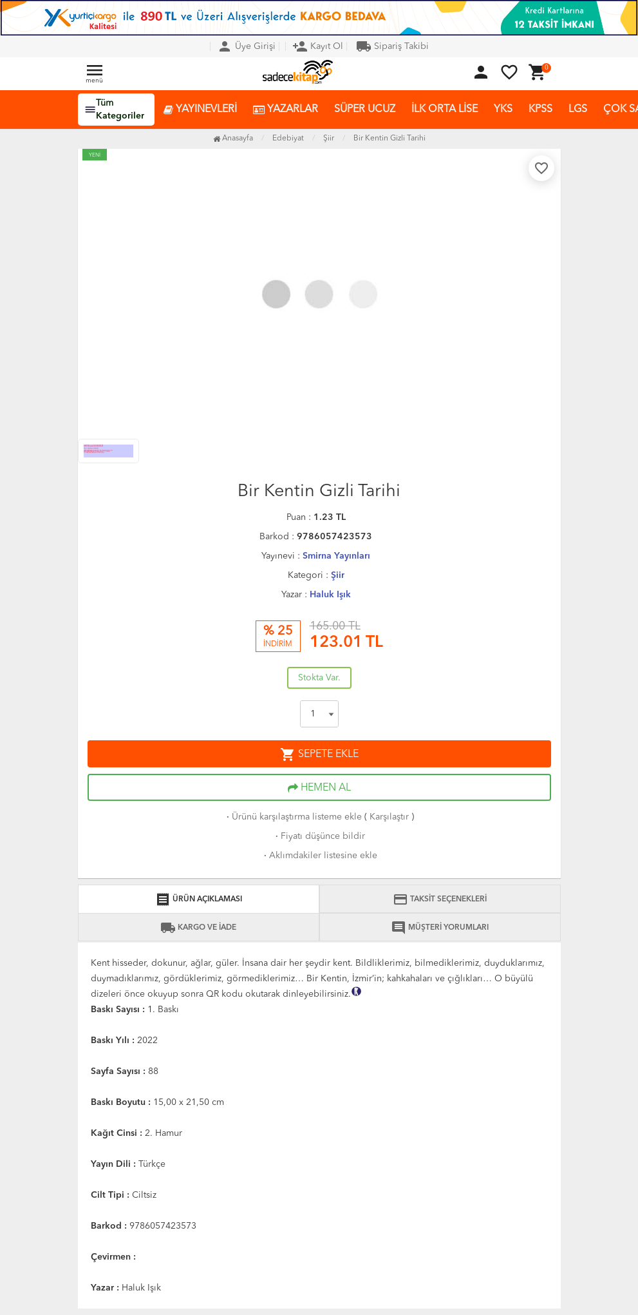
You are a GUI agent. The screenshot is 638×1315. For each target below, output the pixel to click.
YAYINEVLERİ (200, 109)
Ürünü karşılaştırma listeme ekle (293, 816)
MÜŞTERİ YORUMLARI (440, 928)
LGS (577, 109)
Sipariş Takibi (392, 46)
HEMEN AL (319, 788)
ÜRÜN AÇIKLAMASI (198, 899)
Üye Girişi (246, 46)
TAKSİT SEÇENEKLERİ (440, 899)
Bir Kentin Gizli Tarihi (389, 138)
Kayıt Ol (317, 46)
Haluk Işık (330, 594)
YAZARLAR (285, 109)
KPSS (540, 109)
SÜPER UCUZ (364, 109)
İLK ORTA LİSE (444, 109)
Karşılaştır (389, 816)
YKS (503, 109)
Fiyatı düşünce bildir (319, 836)
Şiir (337, 575)
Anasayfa (233, 138)
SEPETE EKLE (319, 754)
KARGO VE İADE (198, 928)
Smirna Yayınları (336, 556)
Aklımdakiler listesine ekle (319, 855)
